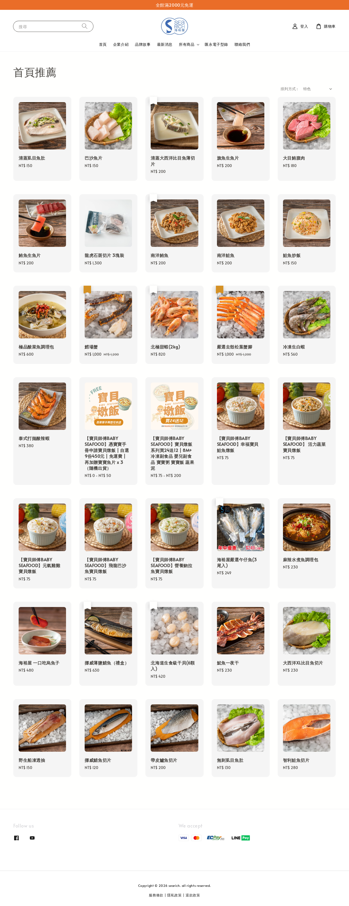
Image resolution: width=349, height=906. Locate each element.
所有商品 (186, 44)
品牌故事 (142, 44)
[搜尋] (84, 26)
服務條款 (156, 895)
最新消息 (165, 44)
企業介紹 (121, 44)
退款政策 (193, 895)
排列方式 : (289, 88)
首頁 (103, 44)
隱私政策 (174, 895)
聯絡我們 (242, 44)
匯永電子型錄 (216, 44)
